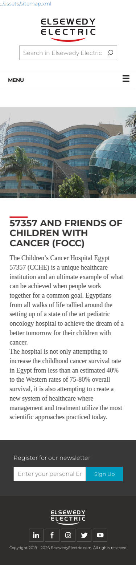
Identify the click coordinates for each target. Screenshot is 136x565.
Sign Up (104, 474)
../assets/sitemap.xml (25, 3)
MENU (69, 78)
